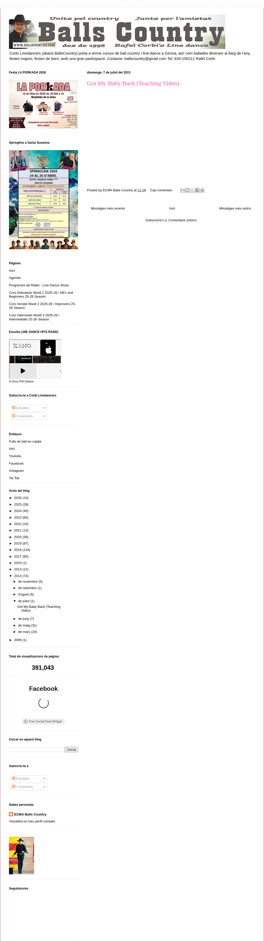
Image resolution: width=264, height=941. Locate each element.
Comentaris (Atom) (183, 220)
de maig (24, 625)
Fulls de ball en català (25, 441)
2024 (18, 511)
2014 (18, 569)
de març (24, 632)
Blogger (156, 931)
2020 (18, 537)
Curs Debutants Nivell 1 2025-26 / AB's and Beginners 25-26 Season (41, 295)
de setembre (28, 588)
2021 (18, 530)
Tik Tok (14, 478)
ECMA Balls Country (30, 773)
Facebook (16, 463)
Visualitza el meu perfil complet (32, 779)
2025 (18, 504)
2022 (18, 524)
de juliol (24, 601)
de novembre (28, 581)
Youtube (15, 456)
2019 (18, 543)
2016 (18, 563)
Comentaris (22, 416)
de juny (24, 619)
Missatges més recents (108, 208)
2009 (18, 640)
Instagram (16, 471)
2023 (18, 517)
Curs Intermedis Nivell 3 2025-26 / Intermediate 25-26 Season (34, 317)
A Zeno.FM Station (21, 381)
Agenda (15, 278)
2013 (18, 576)
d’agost (24, 594)
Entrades (21, 408)
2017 (18, 556)
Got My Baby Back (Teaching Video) (133, 83)
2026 (18, 498)
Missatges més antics (235, 208)
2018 (18, 550)
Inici (172, 208)
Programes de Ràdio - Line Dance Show (39, 285)
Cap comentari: (162, 190)
